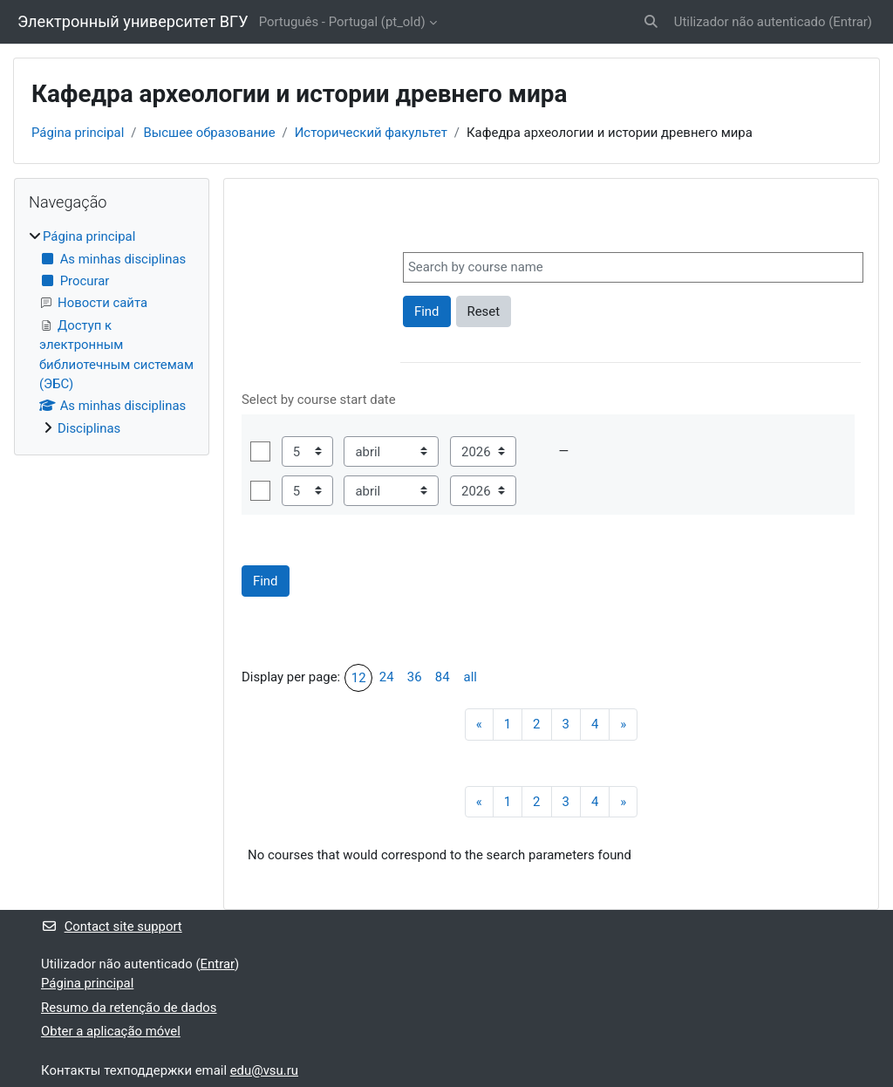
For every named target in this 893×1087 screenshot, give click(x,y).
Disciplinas (89, 428)
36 (414, 677)
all (470, 677)
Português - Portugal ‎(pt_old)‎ (342, 22)
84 (442, 677)
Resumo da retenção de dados (129, 1007)
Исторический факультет (371, 132)
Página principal (77, 132)
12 (358, 678)
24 (386, 677)
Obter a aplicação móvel (111, 1031)
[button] (651, 21)
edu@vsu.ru (264, 1070)
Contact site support (111, 926)
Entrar (850, 22)
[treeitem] (111, 332)
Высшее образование (209, 132)
